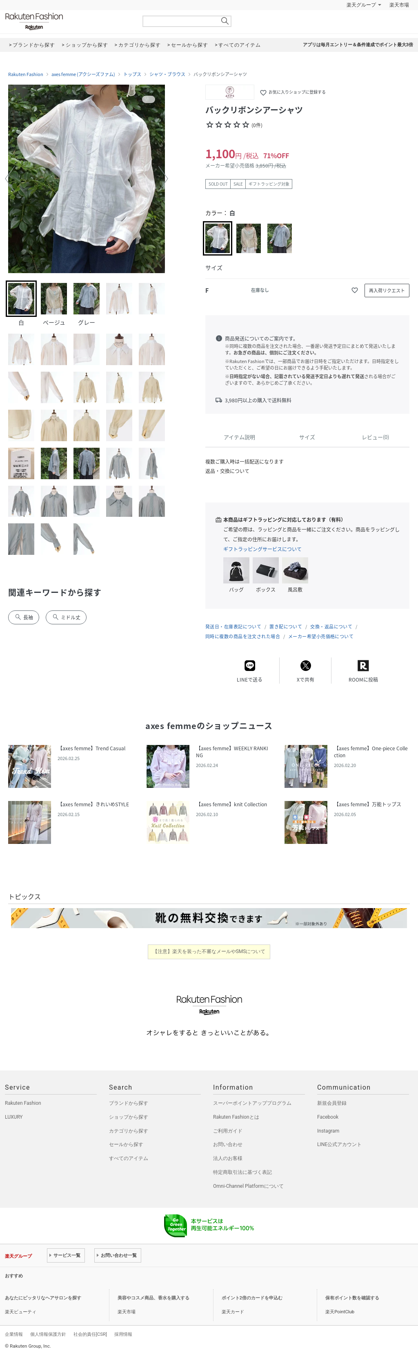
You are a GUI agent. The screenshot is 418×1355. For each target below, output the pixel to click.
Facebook (327, 1117)
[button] (10, 179)
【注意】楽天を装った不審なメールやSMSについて (209, 951)
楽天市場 (399, 5)
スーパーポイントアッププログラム (252, 1103)
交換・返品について (331, 626)
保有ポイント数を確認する (352, 1298)
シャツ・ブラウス (167, 74)
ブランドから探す (128, 1103)
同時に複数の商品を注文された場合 (242, 636)
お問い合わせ (227, 1144)
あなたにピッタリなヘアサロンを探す (43, 1298)
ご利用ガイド (227, 1131)
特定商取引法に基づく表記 (242, 1172)
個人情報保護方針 (48, 1334)
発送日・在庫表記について (233, 626)
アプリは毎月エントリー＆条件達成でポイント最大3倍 (358, 44)
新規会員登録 (332, 1103)
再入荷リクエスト (387, 290)
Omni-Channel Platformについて (248, 1186)
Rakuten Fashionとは (236, 1117)
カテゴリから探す (128, 1131)
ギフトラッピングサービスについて (262, 549)
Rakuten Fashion (68, 21)
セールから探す (126, 1144)
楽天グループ (361, 5)
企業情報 (14, 1334)
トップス (132, 74)
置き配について (285, 626)
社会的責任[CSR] (90, 1334)
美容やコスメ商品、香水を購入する (153, 1298)
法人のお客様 (227, 1158)
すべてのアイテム (128, 1158)
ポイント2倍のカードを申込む (252, 1298)
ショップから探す (128, 1117)
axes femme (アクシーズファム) (83, 74)
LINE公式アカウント (339, 1144)
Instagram (328, 1131)
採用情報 (123, 1334)
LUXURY (14, 1117)
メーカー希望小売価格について (321, 636)
